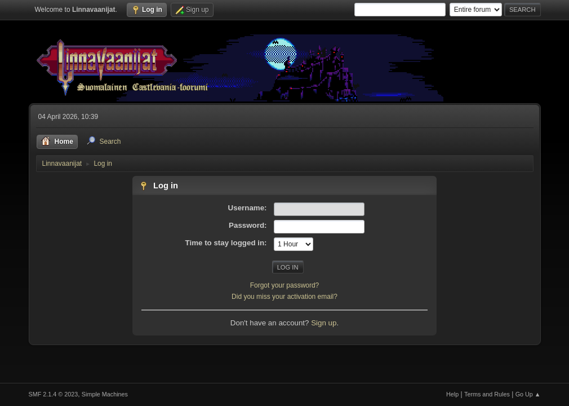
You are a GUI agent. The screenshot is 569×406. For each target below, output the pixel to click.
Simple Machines (105, 394)
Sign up (323, 323)
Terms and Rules (487, 394)
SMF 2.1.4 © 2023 (53, 394)
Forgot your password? (284, 285)
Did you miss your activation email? (284, 297)
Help (452, 394)
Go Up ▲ (528, 394)
